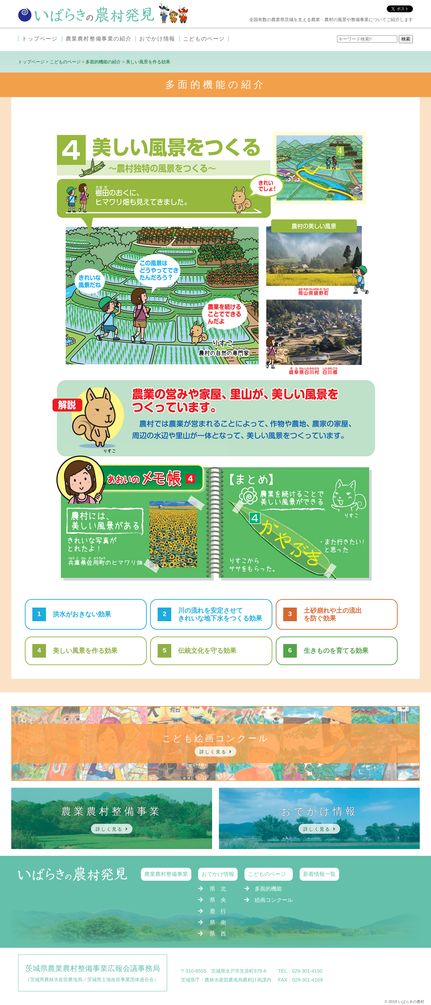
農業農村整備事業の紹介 (99, 39)
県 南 (218, 922)
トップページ (40, 39)
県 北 (218, 889)
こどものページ (204, 39)
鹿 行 (218, 911)
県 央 (218, 900)
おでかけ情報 (157, 39)
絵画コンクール (274, 900)
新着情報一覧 (319, 874)
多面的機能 (268, 889)
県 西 (218, 934)
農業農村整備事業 (166, 874)
